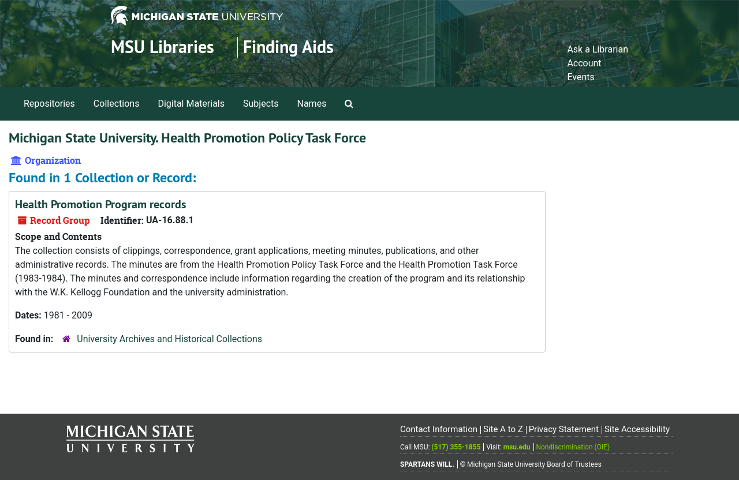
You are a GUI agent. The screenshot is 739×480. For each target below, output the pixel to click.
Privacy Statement (564, 429)
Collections (117, 103)
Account (584, 63)
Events (580, 77)
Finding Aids (288, 47)
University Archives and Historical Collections (169, 338)
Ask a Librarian (597, 49)
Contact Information (438, 429)
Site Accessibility (637, 429)
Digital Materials (191, 103)
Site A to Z (503, 429)
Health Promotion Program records (100, 204)
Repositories (49, 103)
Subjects (260, 103)
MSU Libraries (162, 47)
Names (312, 103)
